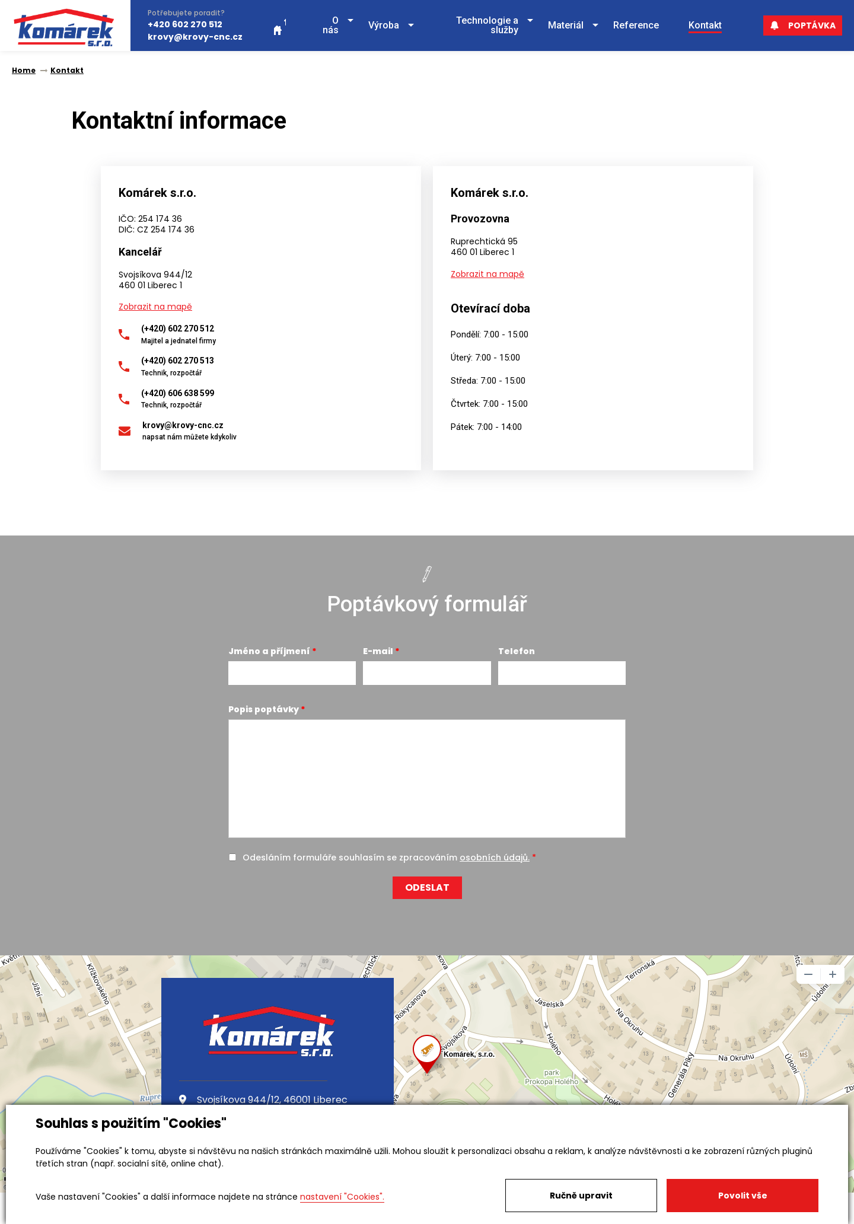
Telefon (516, 651)
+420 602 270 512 (185, 24)
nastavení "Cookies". (342, 1197)
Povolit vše (742, 1195)
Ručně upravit (581, 1195)
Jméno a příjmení (269, 651)
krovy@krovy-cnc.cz (195, 37)
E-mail (378, 651)
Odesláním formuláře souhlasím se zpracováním (386, 857)
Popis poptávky (263, 709)
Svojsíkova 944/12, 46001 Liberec (263, 1100)
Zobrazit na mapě (155, 307)
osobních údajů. (495, 857)
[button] (327, 25)
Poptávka (803, 25)
